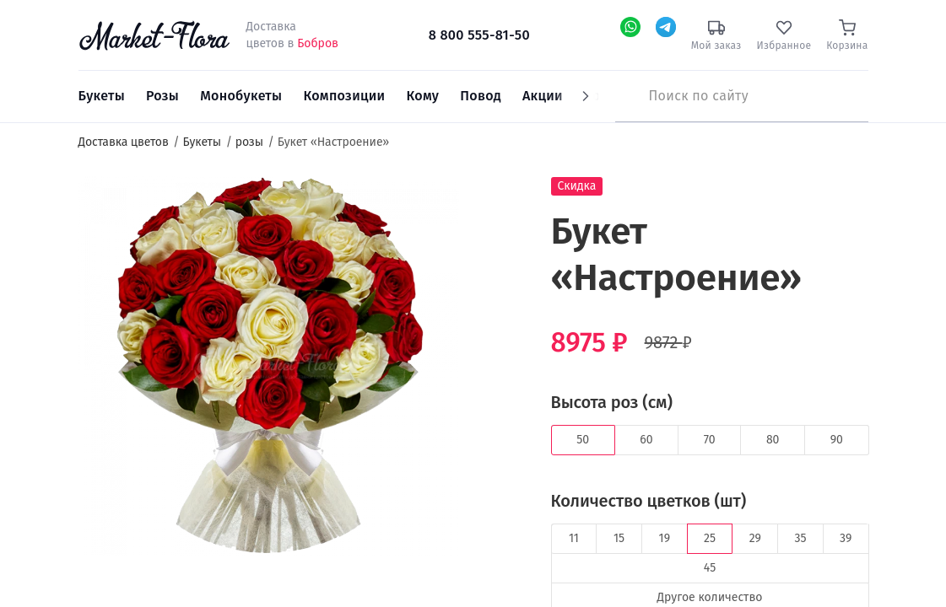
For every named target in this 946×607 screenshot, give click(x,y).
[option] (268, 368)
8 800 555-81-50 (479, 35)
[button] (490, 207)
